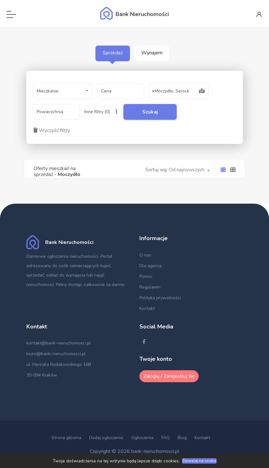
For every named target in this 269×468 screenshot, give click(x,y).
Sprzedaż (113, 52)
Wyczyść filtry (51, 130)
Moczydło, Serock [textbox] (170, 91)
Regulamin (149, 287)
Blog (182, 438)
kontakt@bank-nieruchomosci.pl (58, 343)
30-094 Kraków (41, 375)
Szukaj (150, 111)
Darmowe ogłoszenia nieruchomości (62, 256)
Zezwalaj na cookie (199, 460)
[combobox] (62, 91)
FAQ (165, 438)
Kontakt (147, 308)
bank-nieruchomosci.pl (155, 451)
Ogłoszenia (142, 438)
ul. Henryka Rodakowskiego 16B (58, 364)
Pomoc (146, 276)
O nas (145, 255)
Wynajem (152, 52)
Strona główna (66, 438)
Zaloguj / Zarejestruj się (169, 376)
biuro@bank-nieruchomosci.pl (56, 354)
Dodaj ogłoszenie (106, 438)
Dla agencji (150, 266)
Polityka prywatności (160, 298)
